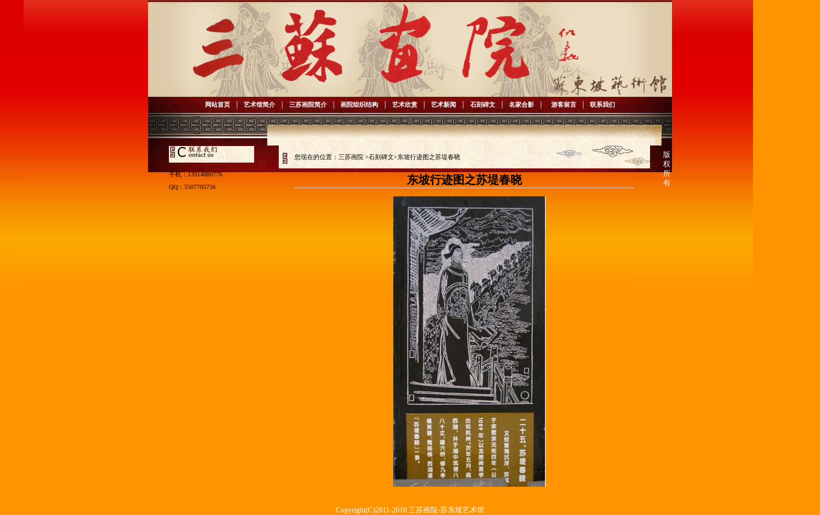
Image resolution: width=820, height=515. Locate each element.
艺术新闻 (443, 104)
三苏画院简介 (308, 104)
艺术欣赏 (404, 104)
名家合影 (521, 104)
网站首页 (217, 104)
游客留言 (562, 104)
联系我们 (602, 104)
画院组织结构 (359, 104)
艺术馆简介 (259, 104)
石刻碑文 (482, 104)
